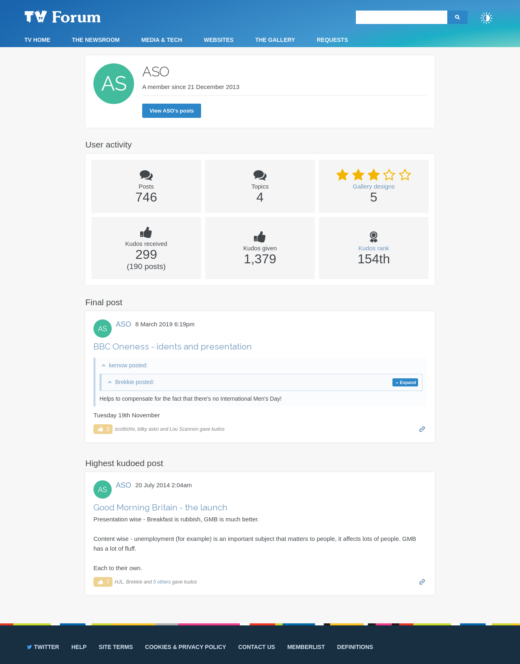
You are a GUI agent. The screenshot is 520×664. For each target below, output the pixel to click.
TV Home (37, 40)
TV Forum (75, 16)
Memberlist (306, 647)
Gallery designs (373, 186)
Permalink (422, 428)
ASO (123, 324)
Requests (332, 40)
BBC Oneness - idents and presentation (172, 346)
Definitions (355, 647)
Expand (408, 382)
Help (79, 647)
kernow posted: (128, 365)
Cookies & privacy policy (185, 647)
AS (102, 328)
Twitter (42, 647)
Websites (219, 40)
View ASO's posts (172, 111)
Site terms (116, 647)
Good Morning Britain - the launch (160, 507)
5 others (162, 582)
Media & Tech (161, 40)
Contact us (256, 647)
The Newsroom (95, 40)
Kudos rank (373, 248)
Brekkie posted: (134, 382)
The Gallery (275, 40)
